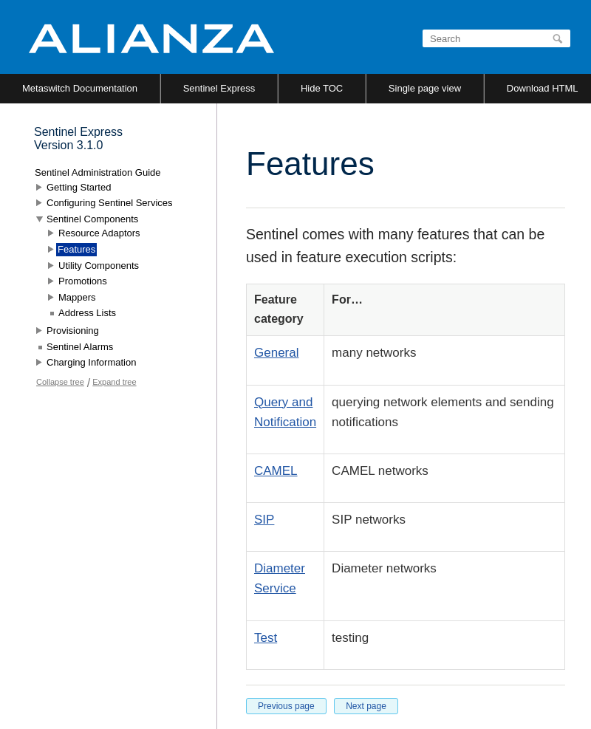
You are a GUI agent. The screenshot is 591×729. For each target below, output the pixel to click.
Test (265, 638)
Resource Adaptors (99, 233)
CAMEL (276, 471)
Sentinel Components (92, 219)
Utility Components (98, 265)
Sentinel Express (219, 88)
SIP (264, 520)
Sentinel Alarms (80, 346)
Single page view (425, 88)
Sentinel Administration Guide (98, 172)
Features (76, 249)
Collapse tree (60, 381)
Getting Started (79, 187)
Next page (366, 706)
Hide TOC (322, 88)
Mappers (77, 297)
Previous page (286, 706)
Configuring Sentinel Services (110, 202)
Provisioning (73, 330)
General (276, 353)
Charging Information (91, 362)
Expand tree (114, 381)
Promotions (82, 281)
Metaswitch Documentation (79, 88)
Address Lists (87, 312)
